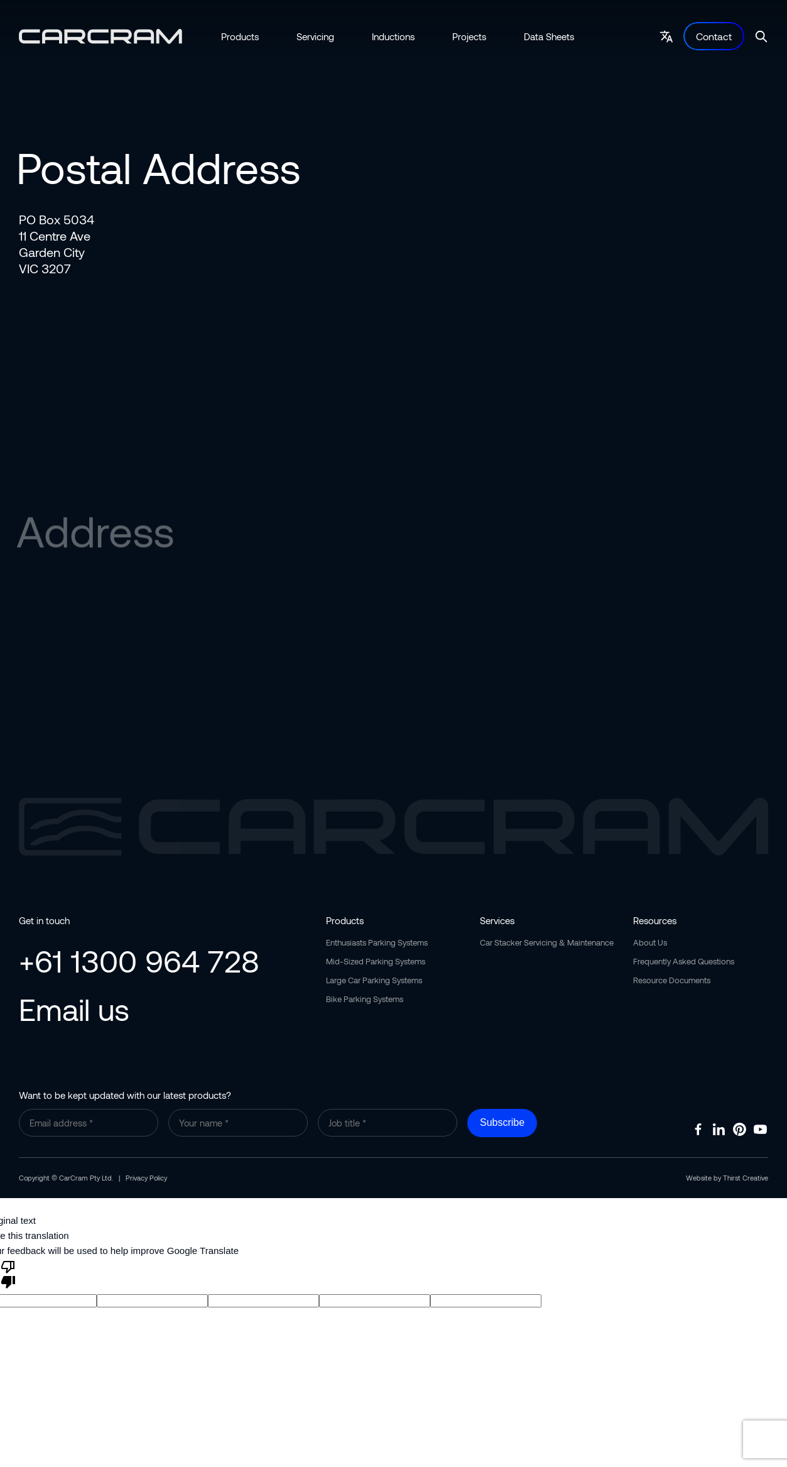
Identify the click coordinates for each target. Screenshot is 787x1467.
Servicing (315, 36)
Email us (74, 1009)
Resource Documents (671, 980)
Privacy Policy (146, 1178)
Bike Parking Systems (364, 999)
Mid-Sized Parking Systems (375, 961)
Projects (469, 36)
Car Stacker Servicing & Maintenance (547, 942)
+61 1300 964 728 (139, 960)
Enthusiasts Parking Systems (377, 942)
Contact (714, 36)
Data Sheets (549, 36)
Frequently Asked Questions (683, 961)
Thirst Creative (745, 1178)
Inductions (393, 36)
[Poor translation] (8, 1273)
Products (240, 36)
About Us (650, 942)
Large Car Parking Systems (374, 980)
